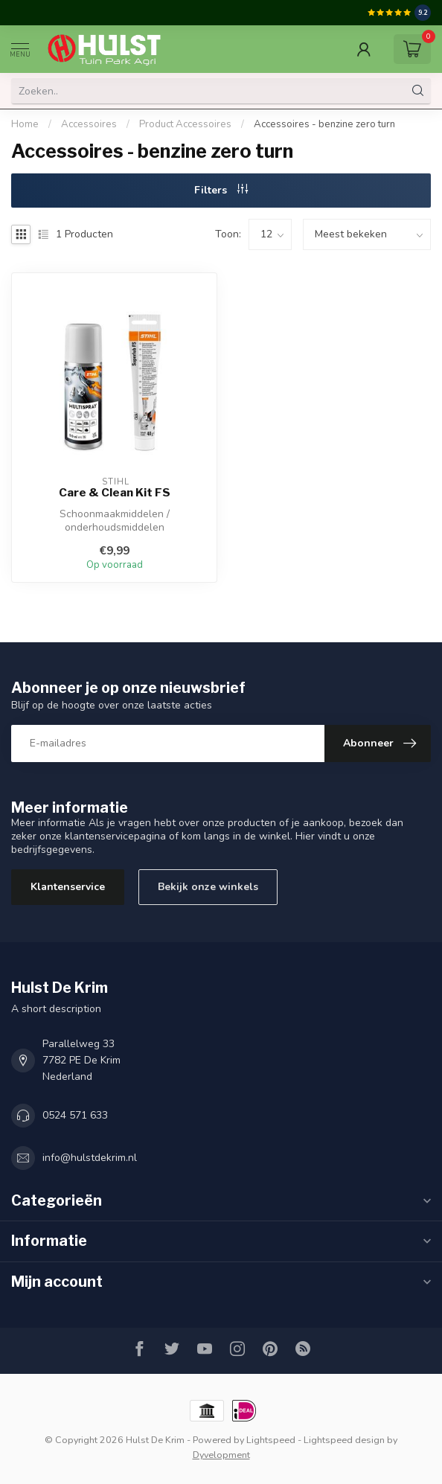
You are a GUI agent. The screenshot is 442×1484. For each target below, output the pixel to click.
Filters (221, 190)
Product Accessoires (185, 124)
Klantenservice (68, 887)
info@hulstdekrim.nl (89, 1158)
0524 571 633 (75, 1115)
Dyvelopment (221, 1454)
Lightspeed (270, 1439)
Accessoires (89, 124)
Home (25, 124)
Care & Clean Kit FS (114, 492)
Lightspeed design (344, 1439)
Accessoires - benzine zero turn (324, 124)
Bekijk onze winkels (208, 887)
